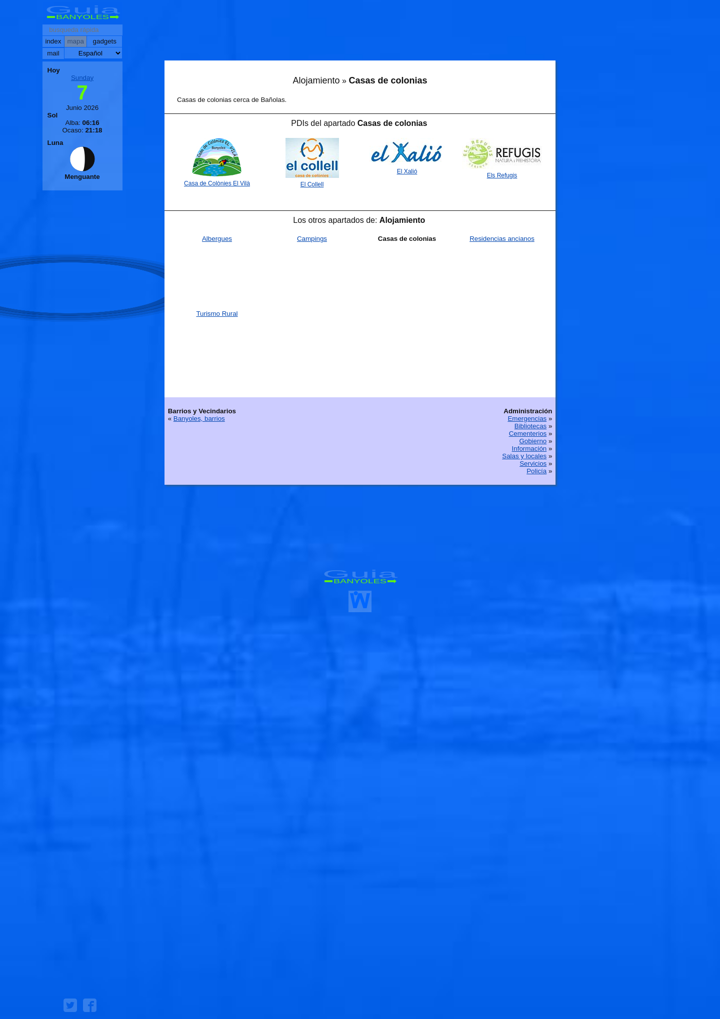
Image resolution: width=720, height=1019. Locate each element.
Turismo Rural (217, 313)
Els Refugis (502, 175)
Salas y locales (524, 456)
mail (53, 53)
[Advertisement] (360, 32)
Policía (536, 471)
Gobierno (532, 441)
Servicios (533, 463)
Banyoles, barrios (199, 418)
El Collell (312, 184)
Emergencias (527, 418)
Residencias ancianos (502, 238)
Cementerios (528, 433)
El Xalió (407, 171)
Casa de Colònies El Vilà (217, 183)
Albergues (217, 238)
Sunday (82, 77)
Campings (312, 238)
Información (529, 448)
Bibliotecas (530, 426)
